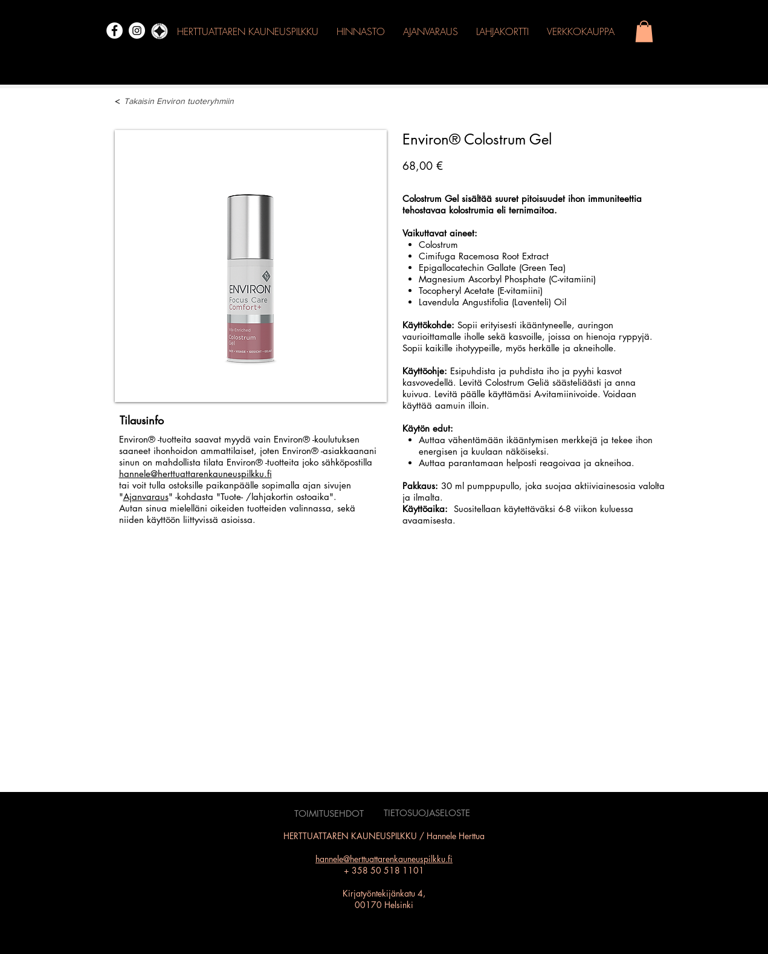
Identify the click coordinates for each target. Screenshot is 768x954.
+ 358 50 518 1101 (384, 870)
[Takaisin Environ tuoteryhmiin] (193, 101)
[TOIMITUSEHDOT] (329, 814)
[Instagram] (137, 30)
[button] (644, 31)
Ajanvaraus (146, 496)
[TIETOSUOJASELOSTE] (427, 813)
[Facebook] (114, 30)
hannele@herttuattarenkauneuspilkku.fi (195, 473)
